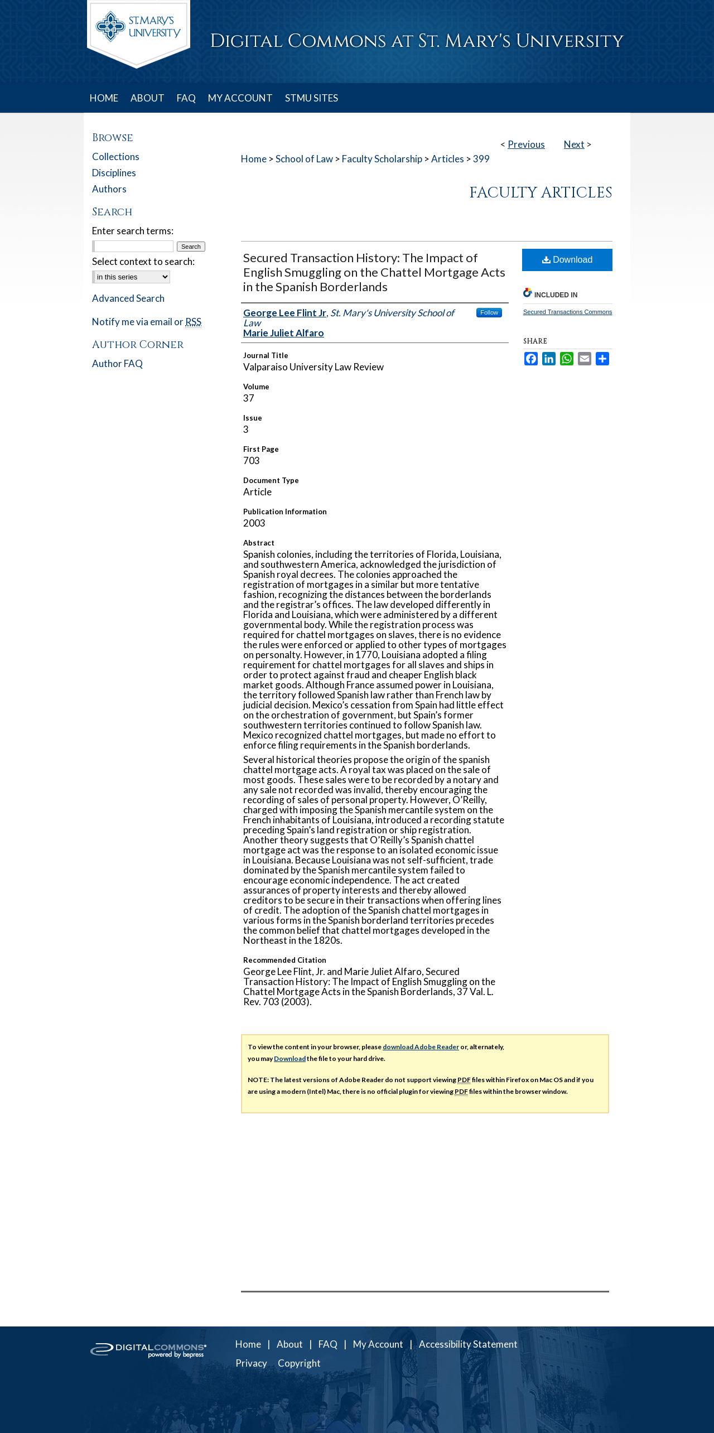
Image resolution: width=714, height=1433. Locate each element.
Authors (109, 189)
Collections (115, 156)
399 (481, 159)
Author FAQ (117, 363)
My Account (378, 1344)
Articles (447, 159)
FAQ (328, 1344)
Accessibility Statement (468, 1344)
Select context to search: (143, 261)
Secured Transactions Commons (567, 311)
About (290, 1344)
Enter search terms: (132, 231)
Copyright (299, 1363)
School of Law (304, 159)
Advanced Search (128, 298)
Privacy (251, 1363)
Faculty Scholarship (382, 159)
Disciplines (114, 172)
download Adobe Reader (421, 1047)
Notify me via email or (146, 321)
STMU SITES (311, 98)
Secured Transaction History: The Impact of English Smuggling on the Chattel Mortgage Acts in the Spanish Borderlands (374, 272)
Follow (489, 312)
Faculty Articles (540, 193)
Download (567, 259)
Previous (526, 144)
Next (574, 144)
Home (254, 159)
